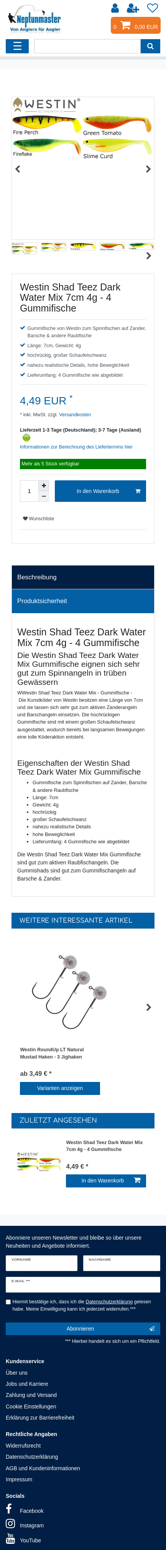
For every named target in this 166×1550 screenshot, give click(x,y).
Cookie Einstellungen (31, 1406)
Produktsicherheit (42, 601)
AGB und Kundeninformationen (43, 1468)
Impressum (19, 1479)
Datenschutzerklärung (32, 1457)
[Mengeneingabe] (29, 491)
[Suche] (150, 46)
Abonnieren (110, 1329)
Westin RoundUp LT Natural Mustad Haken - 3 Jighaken (52, 1053)
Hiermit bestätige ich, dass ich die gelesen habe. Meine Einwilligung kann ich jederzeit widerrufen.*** (82, 1305)
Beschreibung (37, 577)
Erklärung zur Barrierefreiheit (40, 1418)
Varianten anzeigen (60, 1088)
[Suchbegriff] (87, 46)
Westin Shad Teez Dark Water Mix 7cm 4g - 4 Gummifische (104, 1146)
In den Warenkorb (108, 491)
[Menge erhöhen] (43, 485)
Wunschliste (38, 518)
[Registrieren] (133, 8)
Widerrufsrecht (23, 1446)
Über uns (17, 1373)
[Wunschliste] (153, 8)
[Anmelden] (115, 8)
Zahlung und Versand (31, 1395)
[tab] (83, 577)
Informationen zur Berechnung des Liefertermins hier (76, 447)
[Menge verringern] (43, 496)
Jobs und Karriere (27, 1384)
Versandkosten (74, 414)
